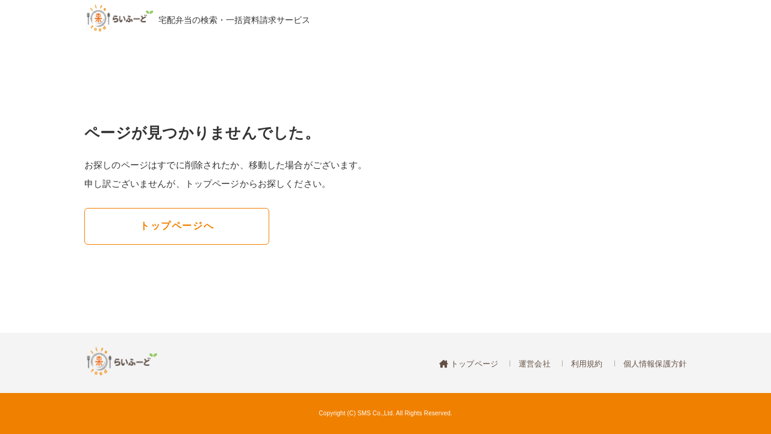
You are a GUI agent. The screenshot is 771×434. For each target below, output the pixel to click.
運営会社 (535, 363)
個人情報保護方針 (655, 363)
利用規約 (587, 363)
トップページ (473, 363)
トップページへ (177, 226)
